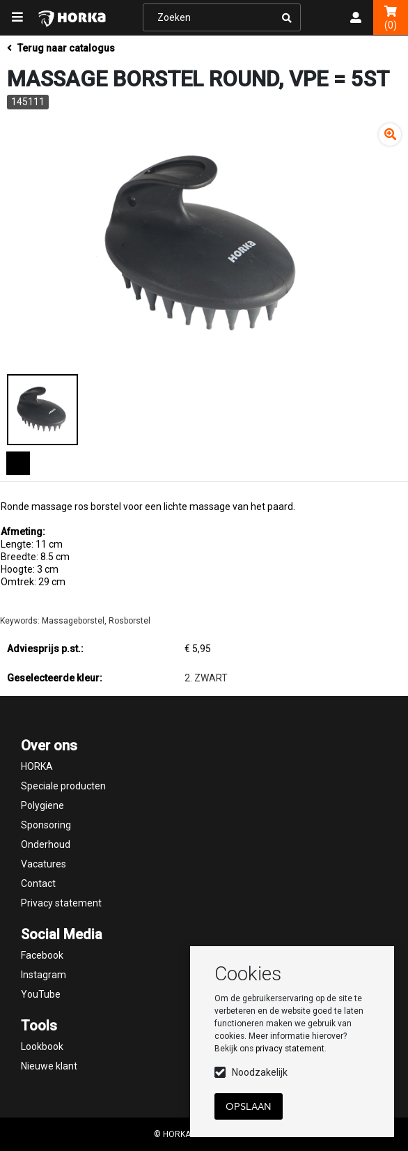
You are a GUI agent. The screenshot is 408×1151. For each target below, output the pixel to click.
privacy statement (290, 1048)
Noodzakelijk (260, 1072)
